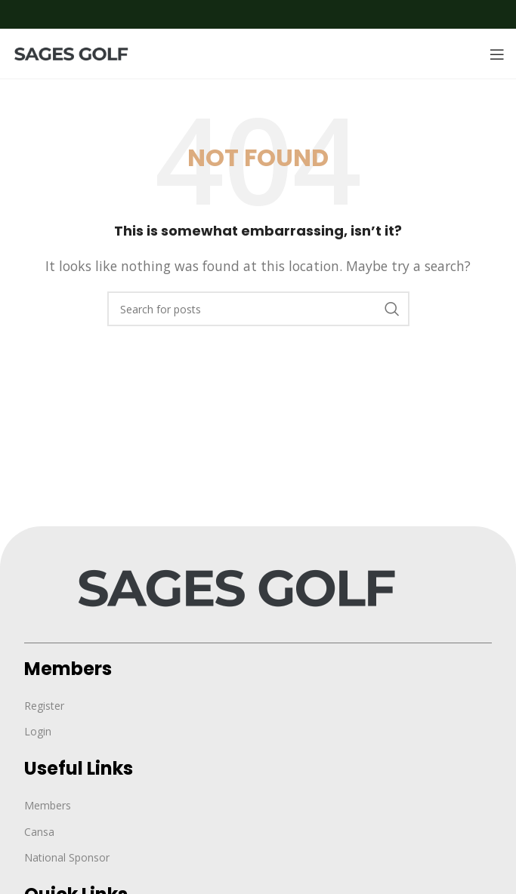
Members (47, 805)
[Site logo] (79, 53)
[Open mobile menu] (497, 54)
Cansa (39, 832)
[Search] (258, 308)
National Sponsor (67, 857)
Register (44, 705)
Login (37, 731)
